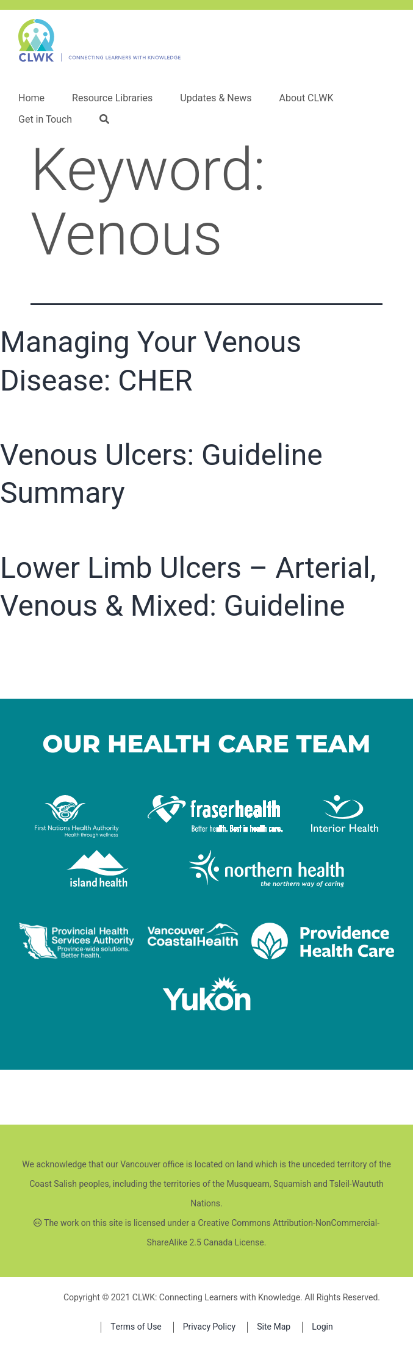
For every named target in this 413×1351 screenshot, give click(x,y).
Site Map (273, 1326)
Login (322, 1326)
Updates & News (215, 98)
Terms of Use (136, 1326)
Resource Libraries (112, 98)
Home (31, 98)
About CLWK (306, 98)
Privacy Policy (209, 1326)
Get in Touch (45, 119)
